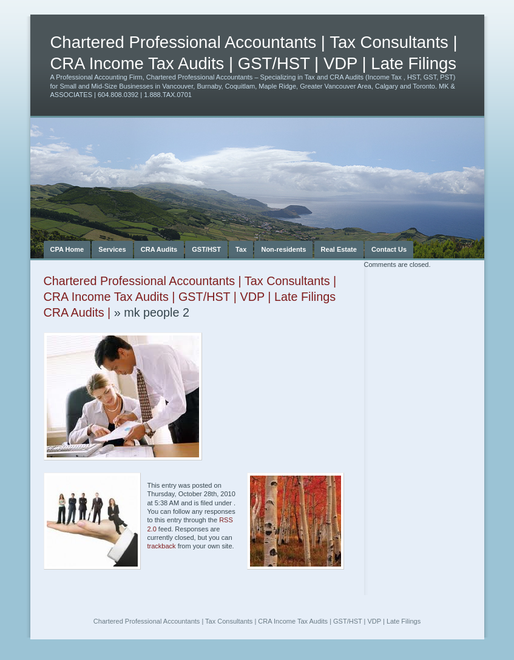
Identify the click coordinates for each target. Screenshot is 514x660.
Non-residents (283, 249)
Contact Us (389, 249)
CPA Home (67, 249)
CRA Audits (159, 249)
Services (112, 249)
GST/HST (206, 249)
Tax (240, 249)
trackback (161, 546)
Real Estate (339, 249)
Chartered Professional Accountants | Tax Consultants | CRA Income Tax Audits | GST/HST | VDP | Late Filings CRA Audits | (190, 296)
